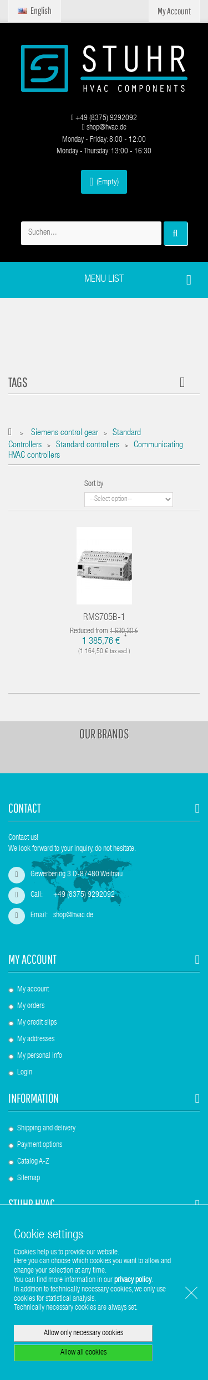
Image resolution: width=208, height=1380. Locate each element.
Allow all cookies (83, 1353)
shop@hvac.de (104, 128)
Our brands (104, 733)
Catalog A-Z (33, 1162)
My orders (30, 1006)
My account (32, 959)
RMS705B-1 (104, 618)
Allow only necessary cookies (83, 1333)
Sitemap (28, 1178)
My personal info (39, 1056)
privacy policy (132, 1280)
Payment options (39, 1145)
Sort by (93, 484)
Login (24, 1073)
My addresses (35, 1039)
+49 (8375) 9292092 (104, 118)
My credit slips (37, 1023)
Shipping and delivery (46, 1129)
